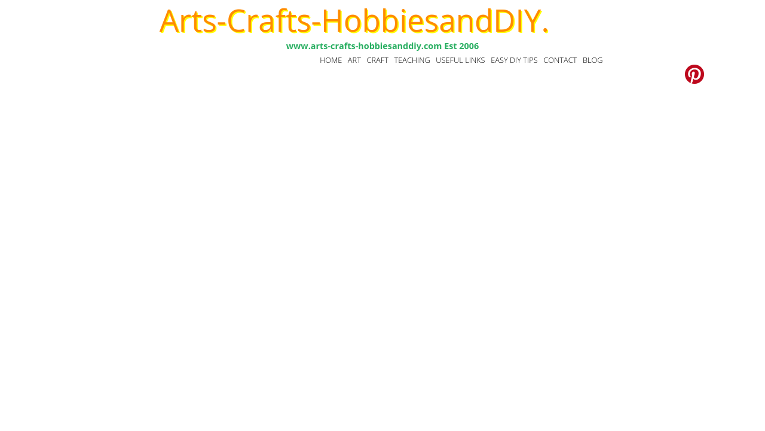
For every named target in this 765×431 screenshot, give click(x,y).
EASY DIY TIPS (514, 59)
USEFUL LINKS (460, 59)
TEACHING (412, 59)
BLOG (593, 59)
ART (354, 59)
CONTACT (560, 59)
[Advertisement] (382, 190)
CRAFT (377, 59)
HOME (331, 59)
